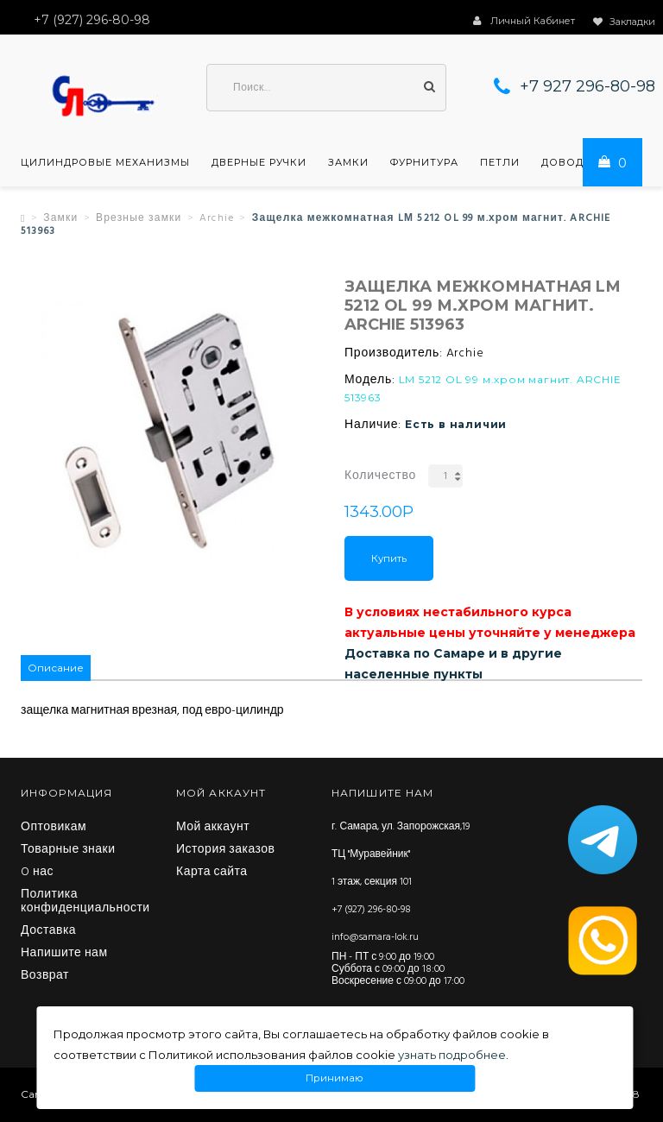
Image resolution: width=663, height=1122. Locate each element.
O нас (37, 872)
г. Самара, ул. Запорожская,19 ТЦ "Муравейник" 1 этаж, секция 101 (401, 854)
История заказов (225, 850)
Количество (380, 476)
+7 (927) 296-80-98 (371, 909)
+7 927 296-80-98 (587, 86)
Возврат (45, 976)
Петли (500, 162)
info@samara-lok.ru (375, 937)
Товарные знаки (68, 850)
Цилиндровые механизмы (105, 162)
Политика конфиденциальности (85, 902)
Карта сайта (212, 872)
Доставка (48, 931)
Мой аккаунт (212, 828)
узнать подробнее (452, 1055)
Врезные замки (139, 218)
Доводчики (578, 162)
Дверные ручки (259, 162)
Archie (216, 218)
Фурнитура (424, 162)
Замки (348, 162)
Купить (388, 558)
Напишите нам (64, 954)
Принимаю (335, 1078)
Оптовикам (53, 828)
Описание (56, 667)
